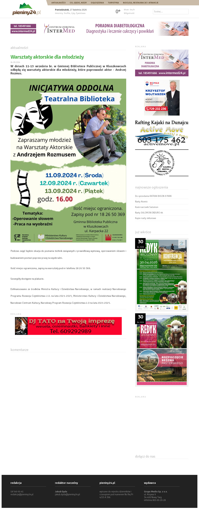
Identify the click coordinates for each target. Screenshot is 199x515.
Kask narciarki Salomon (146, 207)
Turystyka (113, 2)
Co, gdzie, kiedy (78, 2)
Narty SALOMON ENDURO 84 (149, 212)
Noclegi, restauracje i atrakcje (140, 2)
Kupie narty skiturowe (145, 218)
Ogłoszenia (97, 2)
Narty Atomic (141, 201)
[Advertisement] (161, 422)
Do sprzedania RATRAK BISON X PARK (153, 196)
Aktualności (58, 2)
